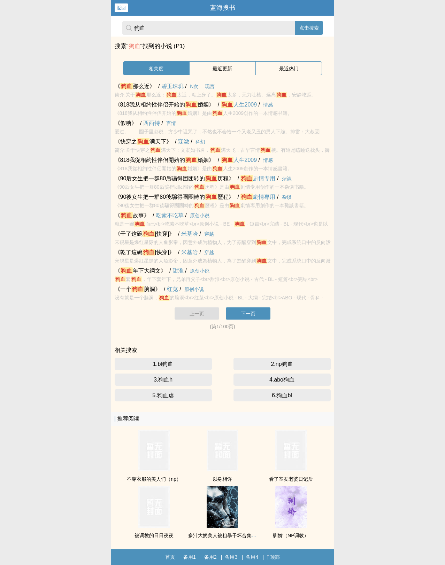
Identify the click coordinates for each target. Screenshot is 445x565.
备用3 (231, 557)
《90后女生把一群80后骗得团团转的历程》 (175, 178)
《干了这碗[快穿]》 (145, 234)
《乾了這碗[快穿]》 (145, 252)
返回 (121, 7)
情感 (268, 105)
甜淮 (178, 271)
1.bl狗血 (163, 364)
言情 (171, 123)
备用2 (210, 557)
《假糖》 (126, 123)
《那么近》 (135, 86)
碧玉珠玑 (172, 86)
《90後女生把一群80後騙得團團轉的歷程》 (175, 197)
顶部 (273, 557)
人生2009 (239, 105)
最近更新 (222, 68)
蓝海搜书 (222, 7)
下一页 (248, 313)
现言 (210, 86)
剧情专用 (257, 178)
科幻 (200, 141)
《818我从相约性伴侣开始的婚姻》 (165, 105)
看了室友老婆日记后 (291, 479)
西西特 (151, 123)
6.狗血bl (282, 395)
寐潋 (183, 141)
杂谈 (287, 178)
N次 (194, 86)
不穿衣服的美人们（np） (154, 479)
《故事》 (132, 215)
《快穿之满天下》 (143, 141)
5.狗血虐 (163, 395)
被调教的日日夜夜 (154, 535)
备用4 (252, 557)
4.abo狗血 (281, 380)
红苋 (172, 289)
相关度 (156, 68)
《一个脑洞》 (138, 289)
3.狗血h (163, 380)
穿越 (209, 234)
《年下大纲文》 (140, 271)
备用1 (189, 557)
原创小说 (199, 215)
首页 (170, 557)
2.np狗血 (282, 364)
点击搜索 (309, 28)
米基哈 (189, 234)
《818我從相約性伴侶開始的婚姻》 (165, 160)
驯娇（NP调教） (291, 535)
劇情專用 (257, 197)
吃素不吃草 (170, 215)
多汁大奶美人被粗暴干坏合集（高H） (229, 535)
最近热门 (289, 68)
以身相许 (222, 479)
